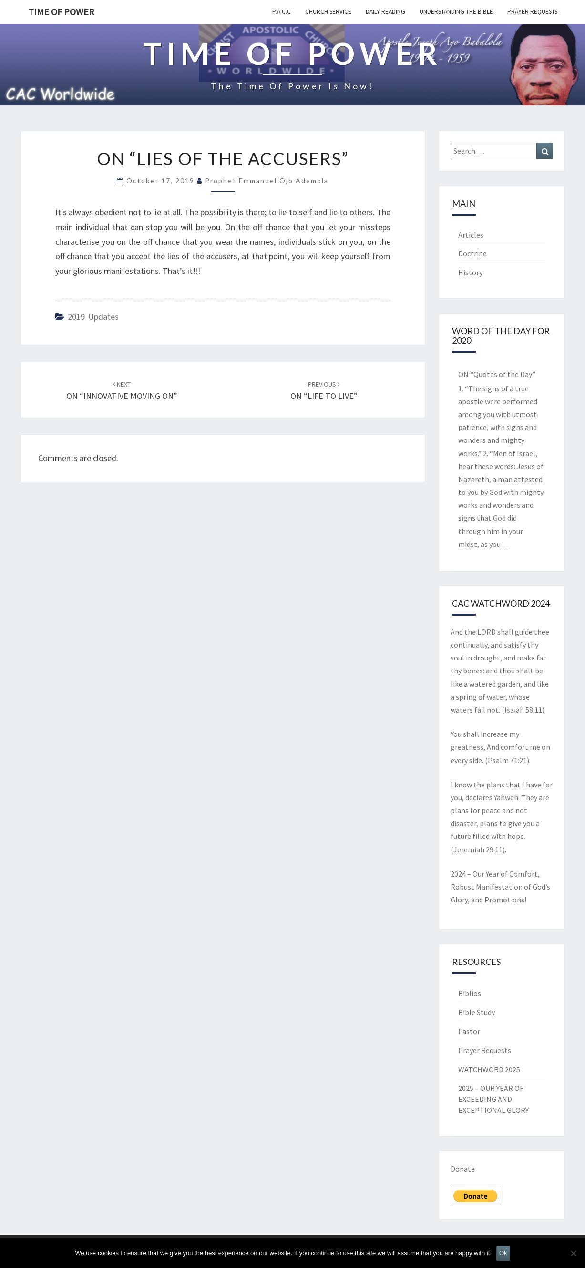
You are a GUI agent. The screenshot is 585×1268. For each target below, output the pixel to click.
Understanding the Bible (456, 12)
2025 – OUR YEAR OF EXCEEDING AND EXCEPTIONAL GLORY (493, 1099)
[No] (573, 1253)
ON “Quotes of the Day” (496, 374)
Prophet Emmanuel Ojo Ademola (266, 181)
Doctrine (472, 253)
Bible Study (476, 1012)
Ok (503, 1253)
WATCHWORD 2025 (489, 1069)
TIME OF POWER (61, 12)
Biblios (469, 993)
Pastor (469, 1031)
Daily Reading (385, 12)
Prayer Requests (532, 12)
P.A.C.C (281, 12)
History (470, 272)
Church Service (328, 12)
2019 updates (93, 316)
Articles (470, 235)
